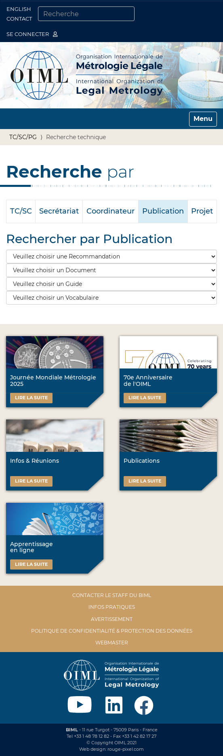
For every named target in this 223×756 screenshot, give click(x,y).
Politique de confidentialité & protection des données (111, 631)
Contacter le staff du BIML (111, 595)
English (18, 9)
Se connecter (31, 34)
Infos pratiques (111, 607)
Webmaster (111, 643)
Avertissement (112, 619)
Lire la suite (31, 397)
